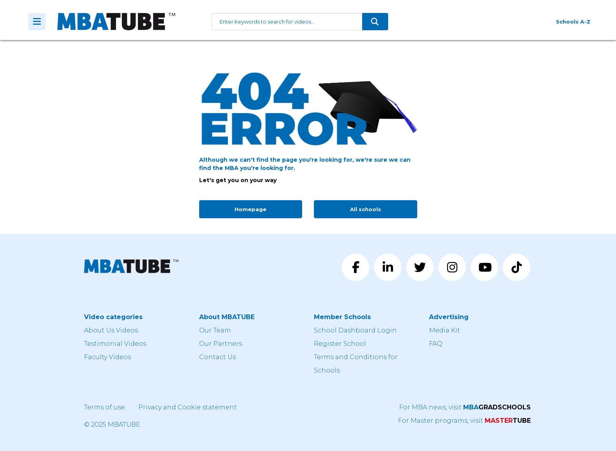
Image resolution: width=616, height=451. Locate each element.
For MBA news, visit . (465, 407)
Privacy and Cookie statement (187, 407)
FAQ (435, 343)
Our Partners (220, 343)
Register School (340, 343)
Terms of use (104, 407)
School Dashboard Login (355, 330)
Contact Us (217, 357)
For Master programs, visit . (465, 420)
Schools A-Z (573, 21)
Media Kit (444, 330)
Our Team (215, 330)
